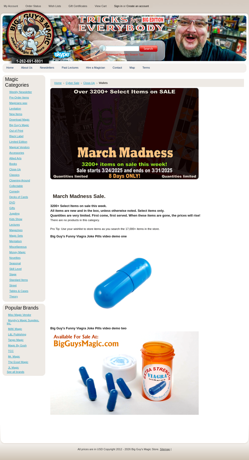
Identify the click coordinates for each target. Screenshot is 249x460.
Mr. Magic (14, 356)
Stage (12, 274)
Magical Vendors (19, 147)
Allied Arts (15, 158)
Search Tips (136, 54)
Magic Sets (16, 235)
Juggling (14, 213)
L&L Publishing (17, 334)
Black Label (16, 136)
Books (13, 163)
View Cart (101, 6)
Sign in (118, 6)
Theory (13, 296)
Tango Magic (16, 339)
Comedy (14, 191)
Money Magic (17, 252)
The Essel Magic (18, 362)
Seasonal (15, 263)
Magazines (16, 230)
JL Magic (13, 367)
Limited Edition (18, 141)
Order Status (33, 6)
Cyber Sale (72, 82)
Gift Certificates (77, 6)
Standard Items (18, 279)
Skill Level (15, 268)
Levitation (15, 108)
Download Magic (19, 119)
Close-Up (15, 169)
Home (58, 82)
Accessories (16, 152)
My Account (11, 6)
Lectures (14, 224)
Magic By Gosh (17, 345)
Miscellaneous (18, 246)
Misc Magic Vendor (19, 314)
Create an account (138, 6)
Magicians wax (18, 103)
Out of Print (16, 130)
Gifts (12, 208)
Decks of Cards (18, 196)
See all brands (15, 371)
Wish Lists (55, 6)
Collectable (16, 185)
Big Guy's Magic (19, 125)
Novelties (15, 257)
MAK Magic (15, 328)
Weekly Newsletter (20, 91)
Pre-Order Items (19, 97)
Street (13, 285)
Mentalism (15, 241)
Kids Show (15, 219)
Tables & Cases (18, 290)
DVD (12, 202)
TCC (11, 350)
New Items (15, 114)
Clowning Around (19, 180)
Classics (14, 174)
